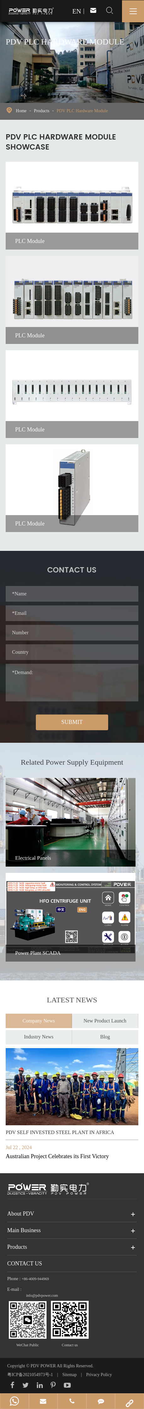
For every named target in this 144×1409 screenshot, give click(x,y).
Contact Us (24, 1263)
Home (21, 110)
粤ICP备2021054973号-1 (30, 1374)
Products (41, 110)
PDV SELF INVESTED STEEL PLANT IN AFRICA (60, 1132)
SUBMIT (72, 722)
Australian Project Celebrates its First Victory (57, 1156)
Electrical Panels (33, 858)
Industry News (38, 1033)
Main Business (24, 1230)
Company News (39, 1017)
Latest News (72, 1003)
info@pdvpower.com (42, 1295)
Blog (105, 1033)
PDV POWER (43, 1366)
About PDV (20, 1214)
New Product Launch (105, 1017)
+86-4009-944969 (35, 1279)
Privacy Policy (99, 1374)
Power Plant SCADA (38, 953)
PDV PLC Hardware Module (82, 110)
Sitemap (69, 1374)
